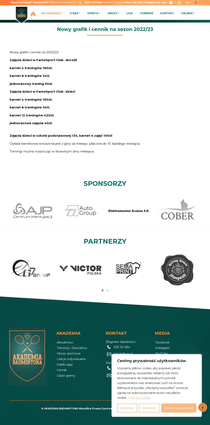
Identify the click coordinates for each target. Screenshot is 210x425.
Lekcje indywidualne (71, 359)
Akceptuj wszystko (179, 408)
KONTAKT (167, 13)
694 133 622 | (135, 2)
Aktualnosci (65, 342)
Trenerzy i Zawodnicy (72, 348)
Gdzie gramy (66, 375)
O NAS (74, 13)
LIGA (129, 13)
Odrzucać (149, 408)
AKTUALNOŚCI (51, 13)
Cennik (62, 370)
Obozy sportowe (69, 353)
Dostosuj (127, 408)
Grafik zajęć (65, 364)
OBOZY (112, 13)
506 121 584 (93, 2)
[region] (157, 385)
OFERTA (92, 13)
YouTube (161, 353)
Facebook (162, 342)
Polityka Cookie (139, 398)
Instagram (162, 348)
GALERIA (187, 13)
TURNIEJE (146, 13)
